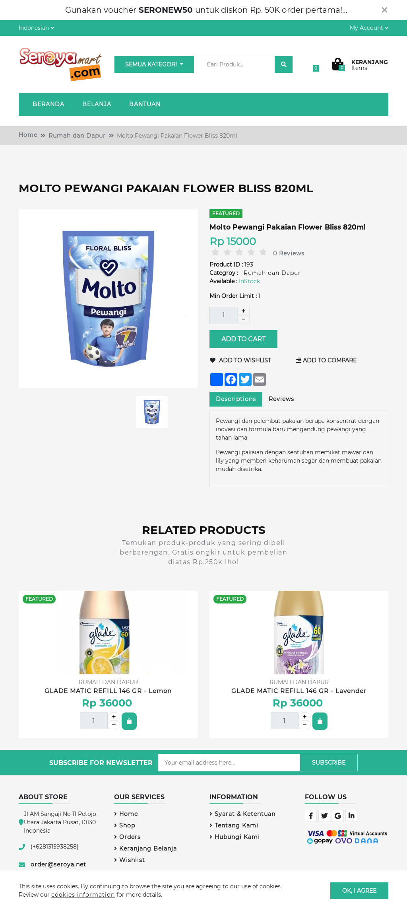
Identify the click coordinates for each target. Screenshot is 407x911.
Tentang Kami (233, 825)
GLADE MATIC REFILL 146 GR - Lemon (108, 691)
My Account (366, 27)
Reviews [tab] (281, 399)
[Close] (384, 10)
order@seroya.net (58, 864)
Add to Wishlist (240, 360)
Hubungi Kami (234, 837)
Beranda (48, 104)
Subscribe (328, 762)
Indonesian (34, 27)
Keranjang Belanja (145, 848)
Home (28, 134)
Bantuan (145, 104)
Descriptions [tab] (236, 399)
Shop (124, 825)
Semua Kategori (151, 64)
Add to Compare (327, 360)
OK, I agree (359, 890)
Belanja (96, 104)
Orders (127, 837)
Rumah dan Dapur (77, 135)
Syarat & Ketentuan (242, 814)
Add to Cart (243, 339)
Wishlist (129, 860)
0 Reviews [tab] (288, 253)
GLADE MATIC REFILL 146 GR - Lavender (298, 691)
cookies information (83, 894)
